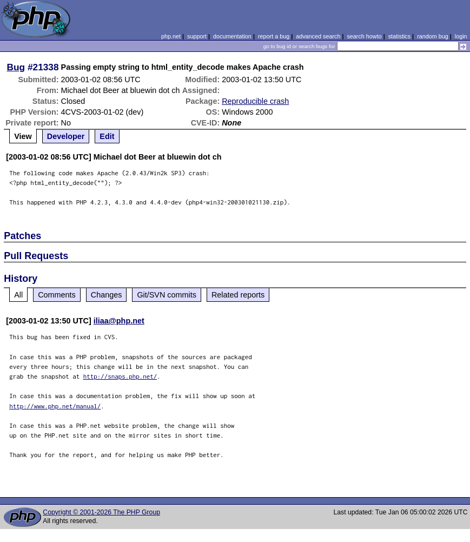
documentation (232, 36)
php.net (171, 36)
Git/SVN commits (166, 294)
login (461, 36)
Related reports (237, 294)
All (18, 294)
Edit (107, 136)
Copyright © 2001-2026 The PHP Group (101, 512)
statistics (399, 36)
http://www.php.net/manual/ (55, 405)
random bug (432, 36)
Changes (106, 294)
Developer (66, 136)
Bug (16, 67)
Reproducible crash (255, 101)
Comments (57, 294)
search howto (364, 36)
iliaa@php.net (119, 320)
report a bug (273, 36)
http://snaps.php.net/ (120, 376)
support (197, 36)
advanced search (318, 36)
